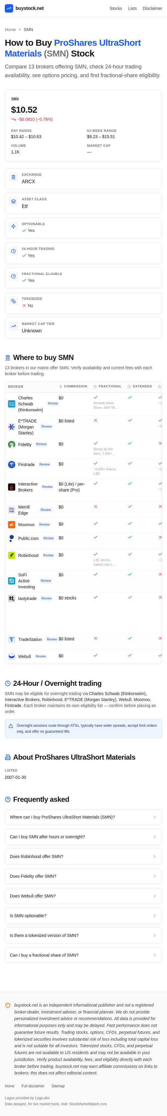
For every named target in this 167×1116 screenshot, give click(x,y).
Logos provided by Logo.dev (27, 1098)
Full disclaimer (33, 1086)
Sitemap (58, 1086)
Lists (132, 8)
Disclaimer (152, 8)
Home (10, 29)
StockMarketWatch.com (88, 1104)
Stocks (116, 8)
